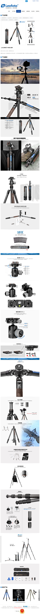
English (34, 0)
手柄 (31, 17)
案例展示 (23, 11)
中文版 (37, 0)
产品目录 (18, 11)
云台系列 (10, 17)
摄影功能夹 (15, 17)
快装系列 (11, 19)
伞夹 (20, 17)
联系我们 (37, 11)
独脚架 (16, 19)
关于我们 (13, 11)
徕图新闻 (28, 11)
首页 (9, 11)
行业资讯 (33, 11)
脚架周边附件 (26, 17)
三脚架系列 (3, 17)
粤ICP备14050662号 (18, 607)
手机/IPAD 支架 (4, 19)
